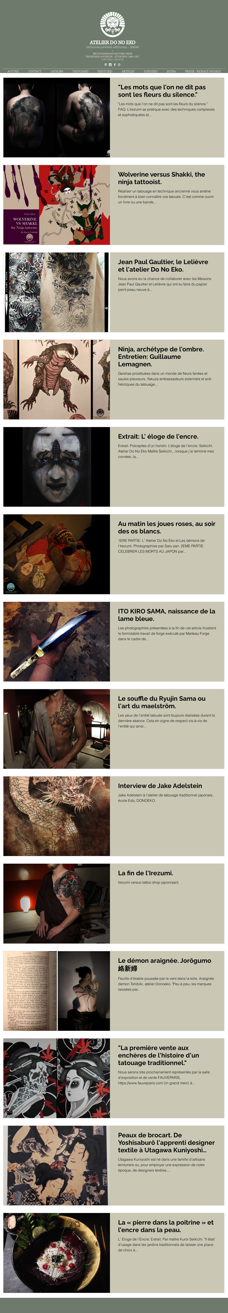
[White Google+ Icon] (119, 65)
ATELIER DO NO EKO (112, 42)
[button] (80, 71)
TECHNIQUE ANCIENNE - (100, 56)
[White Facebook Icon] (115, 65)
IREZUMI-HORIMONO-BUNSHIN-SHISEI (112, 53)
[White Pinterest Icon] (106, 65)
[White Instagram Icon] (110, 65)
